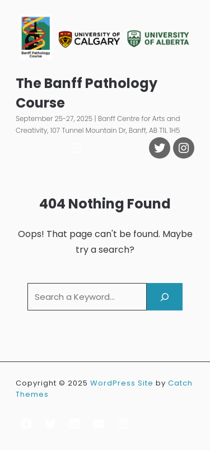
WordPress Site (121, 383)
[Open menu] (77, 148)
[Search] (165, 296)
